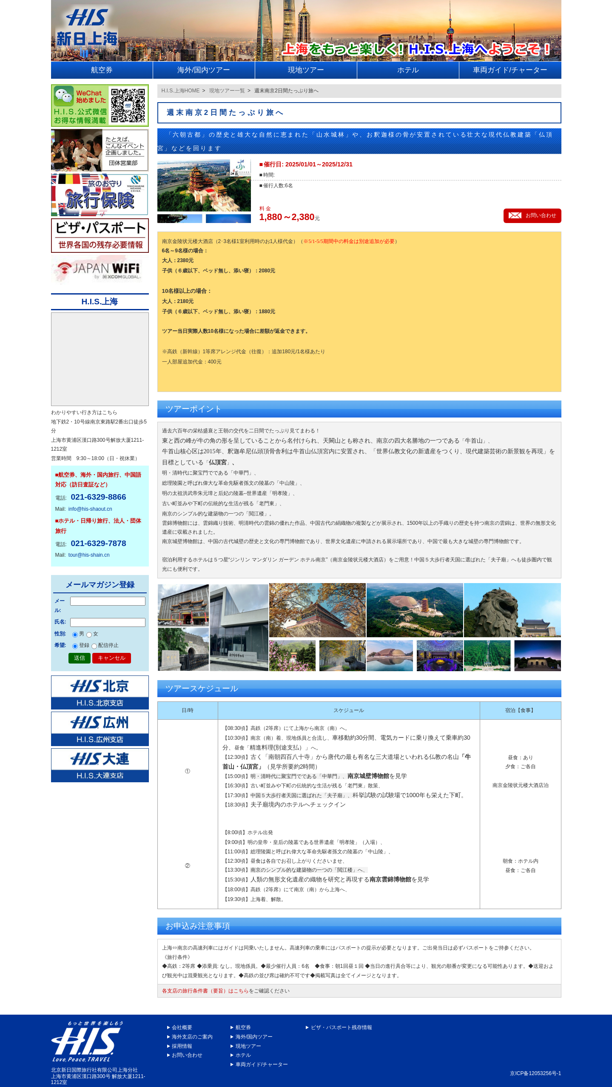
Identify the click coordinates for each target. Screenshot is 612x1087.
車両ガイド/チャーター (262, 1064)
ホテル (243, 1055)
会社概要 (182, 1027)
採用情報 (182, 1046)
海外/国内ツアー (254, 1037)
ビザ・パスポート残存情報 (341, 1027)
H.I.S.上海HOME (181, 91)
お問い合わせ (187, 1055)
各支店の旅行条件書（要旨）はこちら (205, 991)
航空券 (243, 1027)
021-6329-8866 (98, 496)
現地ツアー (248, 1046)
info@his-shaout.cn (90, 509)
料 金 (265, 209)
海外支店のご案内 (192, 1037)
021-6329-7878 (98, 543)
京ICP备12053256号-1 (535, 1073)
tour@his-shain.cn (89, 555)
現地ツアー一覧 (227, 91)
